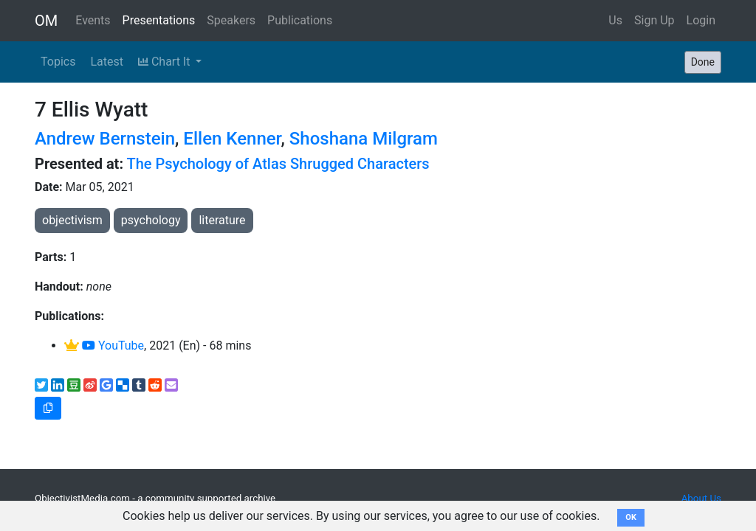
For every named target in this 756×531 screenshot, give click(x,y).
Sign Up (654, 20)
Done (703, 62)
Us (615, 20)
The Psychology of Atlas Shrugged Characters (278, 164)
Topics (58, 62)
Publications (299, 20)
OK (630, 517)
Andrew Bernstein (105, 138)
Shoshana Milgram (363, 138)
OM (46, 21)
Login (701, 20)
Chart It (165, 62)
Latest (106, 62)
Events (92, 20)
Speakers (231, 20)
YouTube (113, 346)
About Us (701, 498)
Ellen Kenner (232, 138)
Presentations (159, 20)
